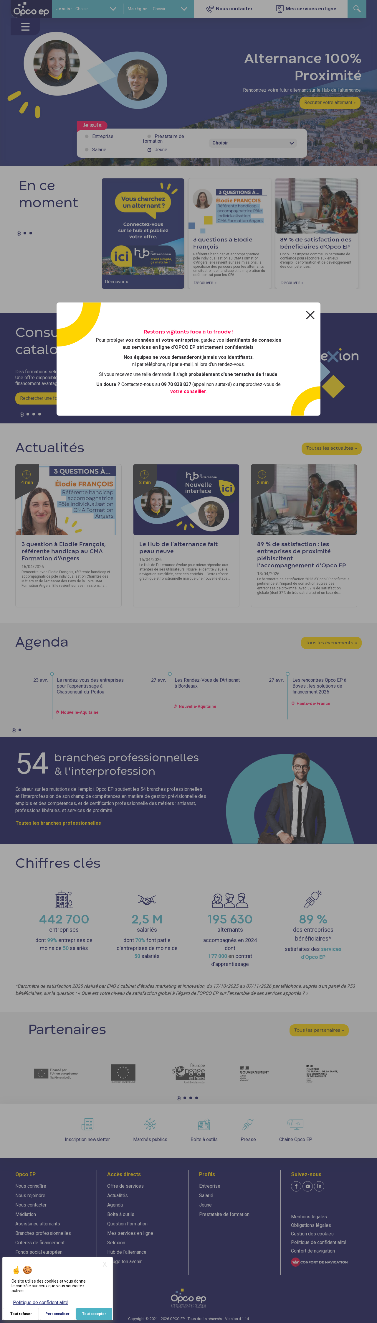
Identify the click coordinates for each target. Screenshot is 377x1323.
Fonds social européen (38, 1252)
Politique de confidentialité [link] (40, 1302)
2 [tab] (26, 234)
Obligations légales (311, 1225)
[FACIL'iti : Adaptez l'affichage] (319, 1262)
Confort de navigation (313, 1251)
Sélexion (116, 1242)
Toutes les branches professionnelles (58, 823)
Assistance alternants (37, 1224)
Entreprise (102, 136)
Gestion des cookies (312, 1234)
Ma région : (139, 8)
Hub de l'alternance (126, 1252)
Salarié (99, 149)
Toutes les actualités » (331, 448)
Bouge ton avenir (124, 1261)
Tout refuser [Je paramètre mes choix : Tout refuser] (21, 1314)
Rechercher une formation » (48, 398)
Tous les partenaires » (319, 1030)
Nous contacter (31, 1205)
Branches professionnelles (43, 1233)
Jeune (161, 149)
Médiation (25, 1214)
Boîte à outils (120, 1214)
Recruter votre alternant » (330, 102)
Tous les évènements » (331, 643)
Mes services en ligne (130, 1233)
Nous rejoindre (30, 1195)
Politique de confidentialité (318, 1242)
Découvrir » (116, 282)
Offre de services (125, 1186)
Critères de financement (40, 1242)
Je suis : (64, 8)
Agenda (115, 1205)
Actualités (117, 1195)
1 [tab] (20, 234)
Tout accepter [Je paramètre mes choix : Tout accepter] (94, 1314)
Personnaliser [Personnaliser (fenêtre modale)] (57, 1314)
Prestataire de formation (163, 139)
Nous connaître (30, 1186)
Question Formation (127, 1224)
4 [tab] (40, 415)
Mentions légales (309, 1217)
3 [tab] (31, 234)
